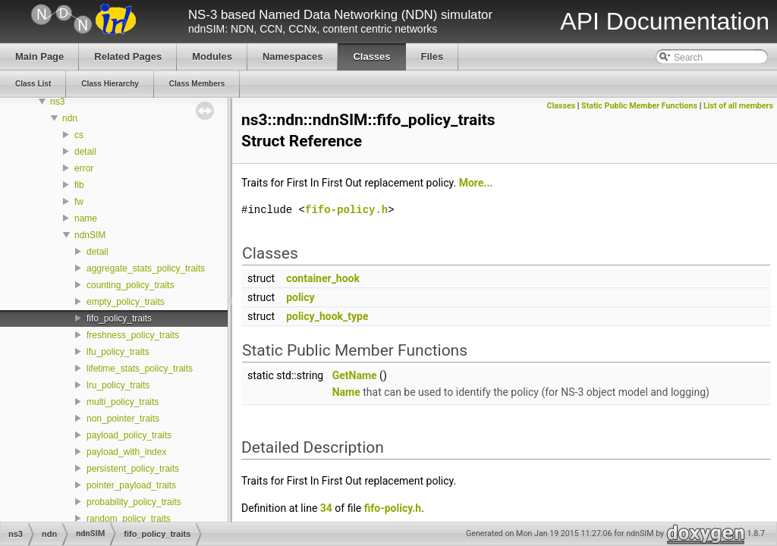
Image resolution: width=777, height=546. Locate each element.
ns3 (57, 101)
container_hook (323, 278)
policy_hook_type (327, 316)
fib (79, 185)
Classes (561, 106)
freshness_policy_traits (133, 335)
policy (300, 297)
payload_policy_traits (129, 435)
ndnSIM (89, 235)
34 (326, 508)
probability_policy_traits (134, 502)
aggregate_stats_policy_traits (146, 268)
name (85, 218)
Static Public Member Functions (639, 106)
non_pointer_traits (123, 418)
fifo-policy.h (346, 209)
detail (85, 151)
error (83, 168)
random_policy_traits (129, 518)
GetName (354, 375)
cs (78, 135)
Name (346, 392)
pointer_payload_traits (131, 485)
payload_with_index (126, 452)
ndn (69, 118)
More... (476, 183)
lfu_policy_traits (118, 352)
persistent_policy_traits (133, 468)
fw (78, 201)
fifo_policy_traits (119, 318)
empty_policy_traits (126, 302)
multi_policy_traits (123, 402)
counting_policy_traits (130, 285)
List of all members (738, 106)
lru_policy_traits (118, 385)
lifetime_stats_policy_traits (140, 368)
